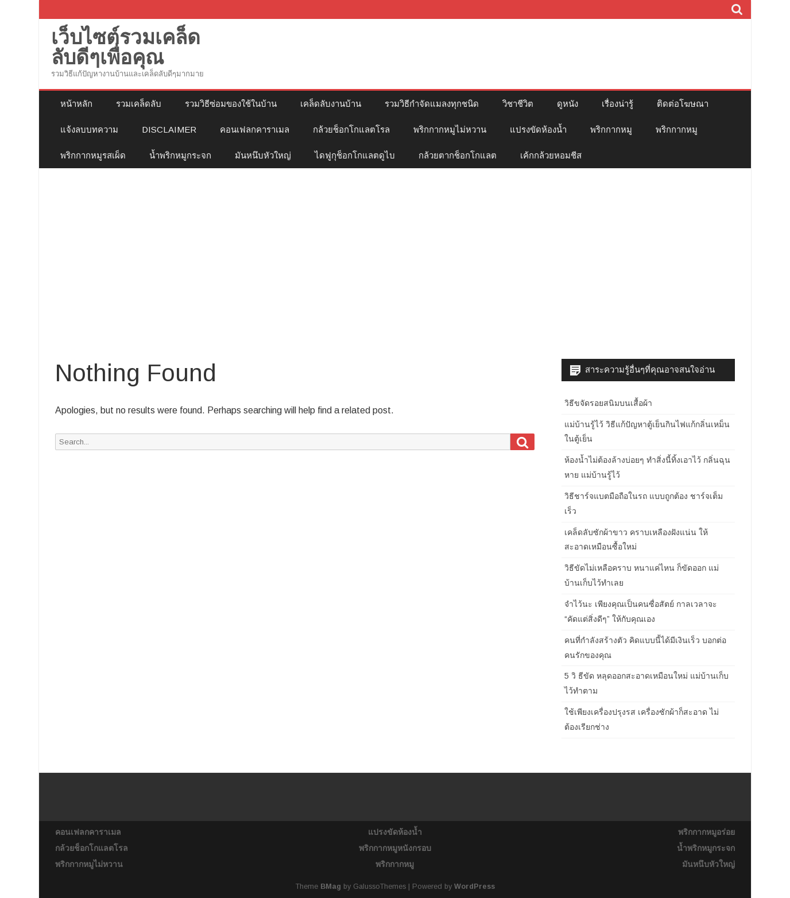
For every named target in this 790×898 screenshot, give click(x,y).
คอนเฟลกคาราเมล (254, 129)
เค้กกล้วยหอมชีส (551, 155)
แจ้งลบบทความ (89, 129)
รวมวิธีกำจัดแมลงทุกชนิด (432, 104)
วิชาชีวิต (517, 104)
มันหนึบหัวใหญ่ (263, 155)
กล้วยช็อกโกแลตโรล (351, 129)
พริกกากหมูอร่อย (706, 832)
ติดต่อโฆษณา (682, 104)
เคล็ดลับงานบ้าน (330, 104)
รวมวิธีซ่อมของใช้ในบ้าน (231, 104)
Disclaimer (169, 129)
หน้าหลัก (76, 104)
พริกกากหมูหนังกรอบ (395, 848)
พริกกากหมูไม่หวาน (449, 129)
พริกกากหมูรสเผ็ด (93, 155)
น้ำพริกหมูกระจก (180, 155)
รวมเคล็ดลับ (138, 104)
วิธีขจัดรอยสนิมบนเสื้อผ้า (608, 403)
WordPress (474, 886)
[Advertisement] (395, 254)
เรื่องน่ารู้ (617, 104)
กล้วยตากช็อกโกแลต (458, 155)
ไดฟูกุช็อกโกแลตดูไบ (355, 155)
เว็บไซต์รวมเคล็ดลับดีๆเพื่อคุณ (125, 47)
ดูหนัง (567, 104)
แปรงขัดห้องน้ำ (538, 129)
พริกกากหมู (611, 129)
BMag (330, 886)
